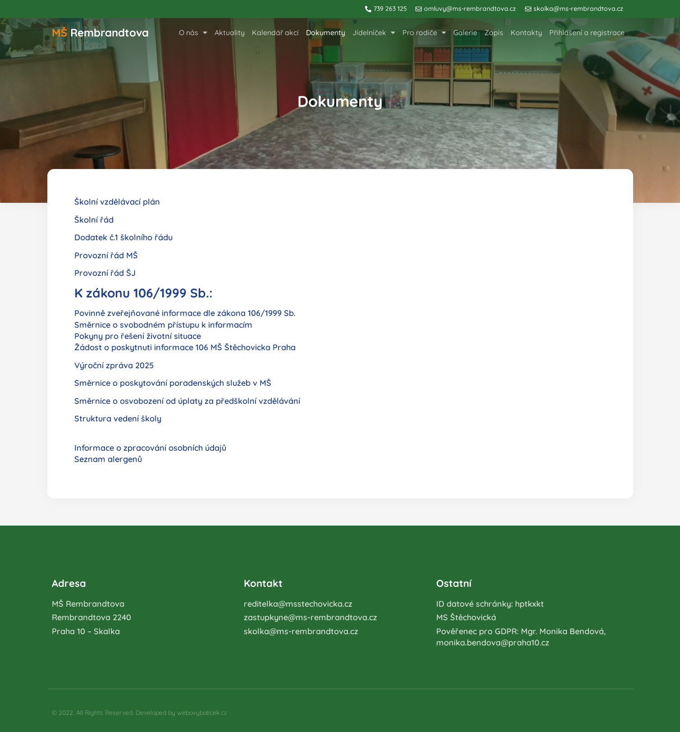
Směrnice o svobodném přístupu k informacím (163, 325)
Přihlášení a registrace (587, 32)
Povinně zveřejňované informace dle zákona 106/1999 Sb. (185, 313)
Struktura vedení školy (117, 418)
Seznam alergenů (108, 459)
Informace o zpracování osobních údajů (150, 448)
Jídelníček (373, 32)
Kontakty (526, 32)
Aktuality (229, 32)
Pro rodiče (424, 32)
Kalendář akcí (275, 32)
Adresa (69, 583)
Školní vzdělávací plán (117, 202)
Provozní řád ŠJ (105, 273)
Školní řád (94, 220)
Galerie (465, 32)
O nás (193, 32)
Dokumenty (325, 32)
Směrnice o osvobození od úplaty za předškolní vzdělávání (187, 401)
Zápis (493, 32)
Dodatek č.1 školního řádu (123, 237)
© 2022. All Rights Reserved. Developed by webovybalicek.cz (139, 713)
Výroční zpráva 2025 (114, 365)
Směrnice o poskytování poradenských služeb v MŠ (172, 383)
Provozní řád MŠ (106, 255)
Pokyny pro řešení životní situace (137, 336)
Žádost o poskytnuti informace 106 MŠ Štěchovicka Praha (185, 347)
